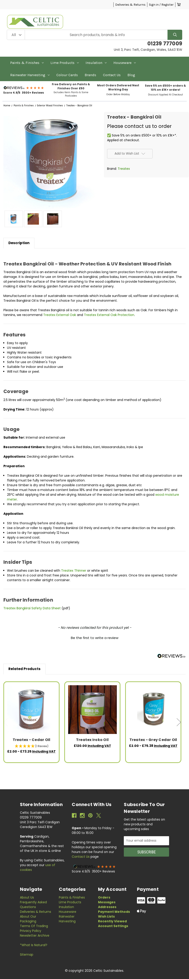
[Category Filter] (16, 35)
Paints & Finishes (27, 63)
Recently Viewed (112, 921)
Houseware (124, 63)
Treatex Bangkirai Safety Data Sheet (32, 608)
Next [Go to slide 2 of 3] (178, 722)
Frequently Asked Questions (33, 904)
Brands (90, 75)
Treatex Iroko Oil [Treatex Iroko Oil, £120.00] (92, 739)
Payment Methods (114, 911)
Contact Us (112, 75)
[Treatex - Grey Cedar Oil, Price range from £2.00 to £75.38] (153, 709)
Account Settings (113, 926)
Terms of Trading (34, 926)
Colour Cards (67, 75)
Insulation (96, 63)
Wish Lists (106, 916)
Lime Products (64, 63)
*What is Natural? (33, 945)
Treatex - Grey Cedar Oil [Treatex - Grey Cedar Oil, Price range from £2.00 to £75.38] (153, 739)
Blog (131, 75)
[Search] (174, 35)
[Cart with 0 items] (178, 5)
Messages (106, 902)
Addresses (107, 907)
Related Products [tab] (24, 668)
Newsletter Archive (34, 935)
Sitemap (26, 954)
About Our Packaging (28, 918)
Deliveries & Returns (130, 5)
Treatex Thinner (74, 570)
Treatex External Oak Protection (109, 315)
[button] (23, 87)
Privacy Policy (30, 930)
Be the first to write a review (94, 637)
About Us (27, 897)
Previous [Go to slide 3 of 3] (5, 722)
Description (18, 242)
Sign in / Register (161, 5)
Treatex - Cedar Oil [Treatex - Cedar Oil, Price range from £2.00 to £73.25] (31, 739)
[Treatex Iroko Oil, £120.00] (92, 709)
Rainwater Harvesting (30, 75)
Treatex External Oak (59, 315)
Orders (104, 897)
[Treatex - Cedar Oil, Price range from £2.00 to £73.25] (31, 709)
